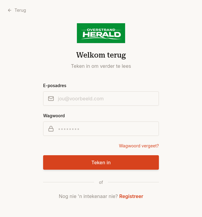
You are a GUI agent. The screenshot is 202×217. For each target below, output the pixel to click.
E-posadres (54, 85)
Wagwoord (54, 115)
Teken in (101, 162)
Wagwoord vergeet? (139, 145)
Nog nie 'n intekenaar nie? (101, 196)
